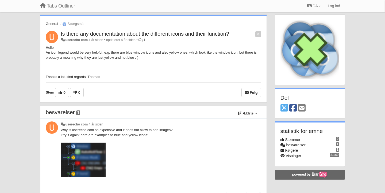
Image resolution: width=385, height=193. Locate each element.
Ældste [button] (247, 113)
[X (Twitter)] (284, 108)
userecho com (76, 40)
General (52, 24)
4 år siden (96, 124)
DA (314, 6)
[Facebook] (293, 108)
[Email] (302, 108)
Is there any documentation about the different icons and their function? (145, 34)
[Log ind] (334, 5)
